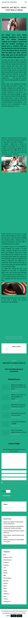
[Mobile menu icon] (26, 2)
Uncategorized (6, 19)
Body (4, 554)
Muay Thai (5, 580)
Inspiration (6, 565)
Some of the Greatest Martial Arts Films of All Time (19, 431)
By (20, 336)
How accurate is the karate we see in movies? (18, 414)
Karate (5, 570)
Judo (4, 567)
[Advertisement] (14, 122)
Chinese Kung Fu (7, 560)
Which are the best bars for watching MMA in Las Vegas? (18, 396)
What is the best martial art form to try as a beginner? (18, 405)
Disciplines (6, 562)
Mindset (5, 573)
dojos (10, 78)
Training (5, 598)
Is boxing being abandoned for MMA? (18, 422)
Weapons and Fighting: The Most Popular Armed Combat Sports (19, 387)
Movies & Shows (7, 578)
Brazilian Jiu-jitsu (7, 557)
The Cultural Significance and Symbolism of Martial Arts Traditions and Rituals (13, 527)
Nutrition (5, 583)
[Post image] (5, 387)
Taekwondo (6, 593)
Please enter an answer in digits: (10, 488)
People (5, 591)
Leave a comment (18, 338)
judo (25, 142)
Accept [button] (13, 615)
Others (5, 585)
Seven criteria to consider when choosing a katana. (13, 536)
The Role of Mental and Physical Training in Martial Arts (13, 531)
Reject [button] (19, 615)
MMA (4, 575)
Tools (4, 596)
